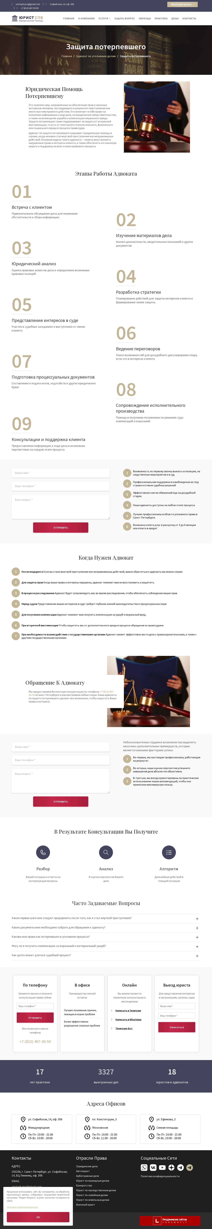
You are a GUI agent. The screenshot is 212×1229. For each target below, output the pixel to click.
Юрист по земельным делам (93, 1199)
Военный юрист (86, 1204)
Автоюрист (83, 1171)
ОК (38, 1217)
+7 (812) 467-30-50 (35, 1041)
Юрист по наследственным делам (96, 1190)
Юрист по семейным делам (92, 1194)
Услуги (103, 18)
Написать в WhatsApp (128, 1019)
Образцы (145, 18)
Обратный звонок (182, 4)
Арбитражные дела (88, 1175)
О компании (86, 18)
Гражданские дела (87, 1166)
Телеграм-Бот (124, 1028)
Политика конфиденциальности (160, 1175)
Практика (161, 18)
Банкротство (84, 1185)
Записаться (177, 1027)
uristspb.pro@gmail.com (27, 1186)
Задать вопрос (124, 18)
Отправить (60, 527)
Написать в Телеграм (128, 1010)
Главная (68, 18)
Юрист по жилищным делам (93, 1180)
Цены (175, 18)
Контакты (189, 18)
